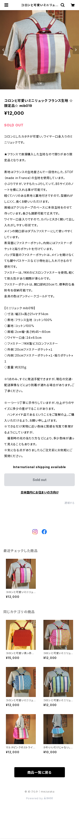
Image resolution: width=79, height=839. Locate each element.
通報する (69, 502)
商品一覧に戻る (39, 772)
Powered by (39, 798)
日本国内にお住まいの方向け (40, 492)
